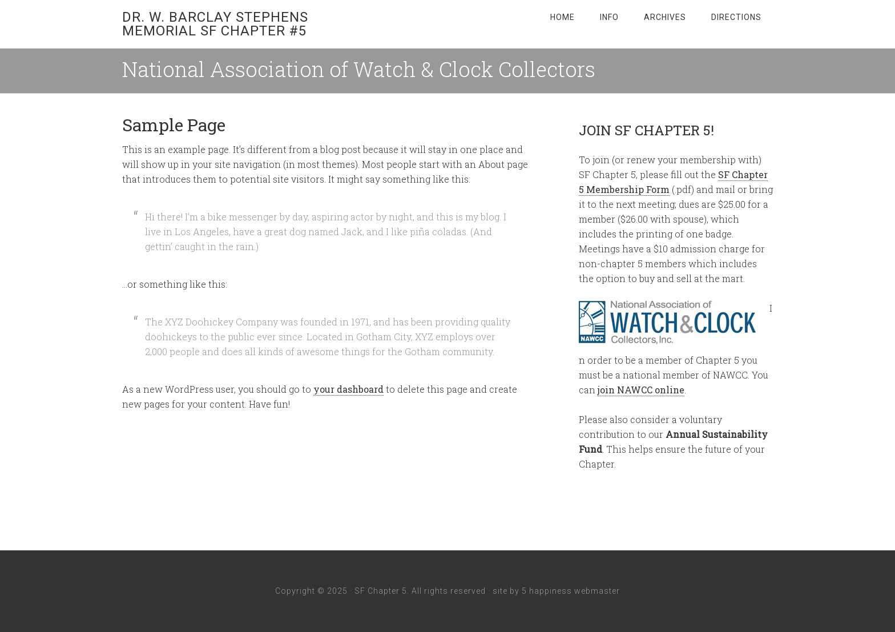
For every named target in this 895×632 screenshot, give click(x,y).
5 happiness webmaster (571, 590)
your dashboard (348, 389)
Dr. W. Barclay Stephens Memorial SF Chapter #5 (215, 24)
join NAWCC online (641, 390)
